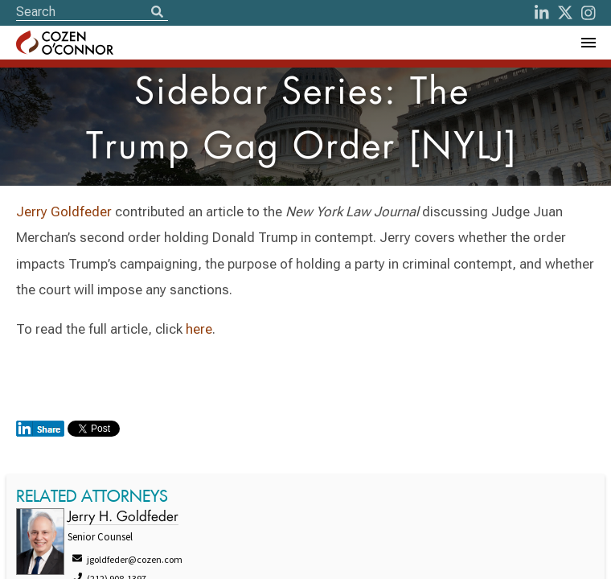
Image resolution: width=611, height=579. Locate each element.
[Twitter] (565, 13)
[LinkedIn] (542, 13)
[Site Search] (92, 11)
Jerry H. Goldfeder (123, 517)
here (199, 329)
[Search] (157, 12)
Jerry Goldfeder (64, 211)
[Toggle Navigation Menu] (588, 43)
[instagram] (588, 13)
